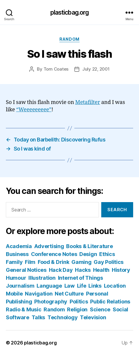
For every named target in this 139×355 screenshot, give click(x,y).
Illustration (42, 278)
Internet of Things (80, 278)
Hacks (83, 270)
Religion (77, 309)
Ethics (107, 254)
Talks (38, 317)
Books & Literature (89, 246)
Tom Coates (56, 69)
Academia (19, 246)
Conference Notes (54, 254)
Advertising (49, 246)
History (121, 270)
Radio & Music (24, 309)
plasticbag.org (69, 12)
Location (115, 286)
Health (101, 270)
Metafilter (87, 102)
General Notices (26, 270)
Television (93, 317)
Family (14, 262)
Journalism (20, 286)
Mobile (14, 294)
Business (17, 254)
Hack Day (61, 270)
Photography (50, 301)
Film (30, 262)
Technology (62, 317)
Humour (16, 278)
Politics (79, 301)
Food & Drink (53, 262)
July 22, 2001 (96, 69)
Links (95, 286)
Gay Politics (108, 262)
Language (49, 286)
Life (81, 286)
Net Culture (69, 294)
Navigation (38, 294)
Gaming (81, 262)
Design (88, 254)
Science (100, 309)
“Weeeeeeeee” (34, 109)
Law (69, 286)
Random (69, 39)
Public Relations (110, 301)
